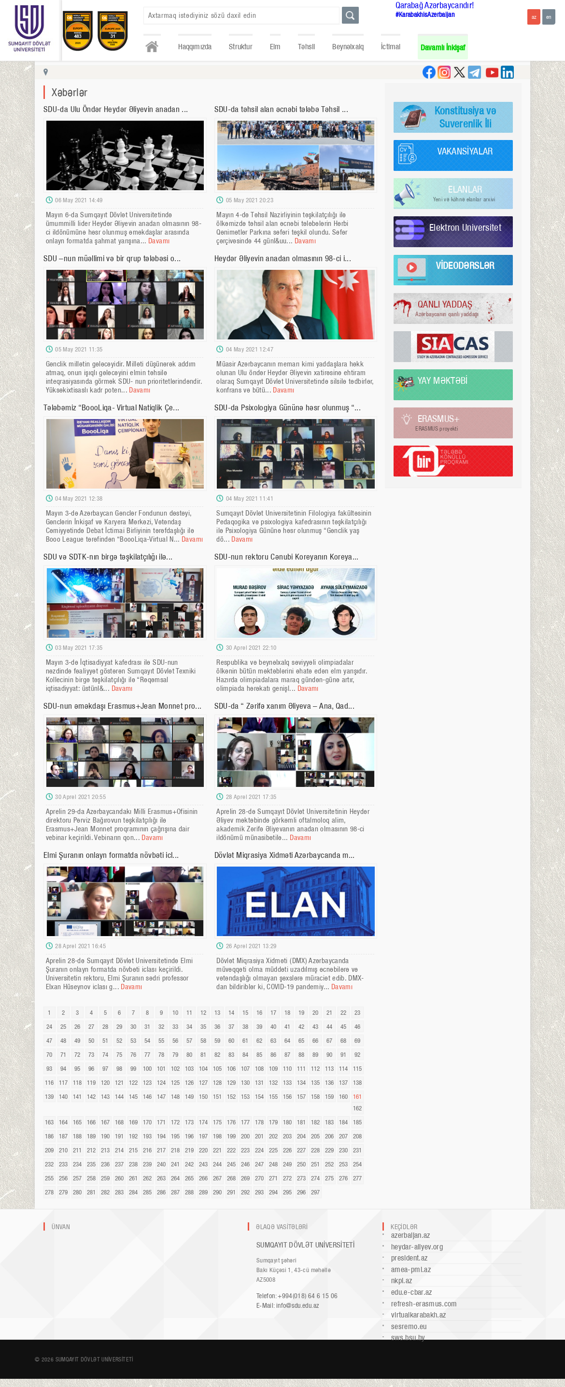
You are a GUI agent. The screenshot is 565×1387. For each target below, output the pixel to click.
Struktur (240, 46)
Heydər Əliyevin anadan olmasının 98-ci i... (282, 258)
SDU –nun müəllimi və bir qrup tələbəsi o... (112, 258)
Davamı (159, 241)
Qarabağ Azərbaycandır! (435, 5)
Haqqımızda (195, 46)
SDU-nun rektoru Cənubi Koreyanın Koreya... (286, 556)
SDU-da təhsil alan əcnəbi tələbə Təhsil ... (281, 109)
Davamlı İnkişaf (443, 47)
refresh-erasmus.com (424, 1303)
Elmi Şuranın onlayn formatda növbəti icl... (111, 855)
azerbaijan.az (410, 1235)
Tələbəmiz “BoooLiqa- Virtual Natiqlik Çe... (111, 407)
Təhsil (306, 46)
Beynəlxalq (348, 46)
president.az (409, 1257)
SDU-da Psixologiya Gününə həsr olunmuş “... (287, 407)
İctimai (390, 46)
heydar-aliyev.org (417, 1246)
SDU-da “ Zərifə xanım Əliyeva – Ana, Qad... (284, 706)
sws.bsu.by (408, 1337)
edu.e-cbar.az (411, 1292)
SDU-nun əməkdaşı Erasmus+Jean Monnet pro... (122, 706)
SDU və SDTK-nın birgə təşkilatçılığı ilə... (107, 556)
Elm (275, 46)
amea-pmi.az (411, 1269)
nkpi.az (401, 1280)
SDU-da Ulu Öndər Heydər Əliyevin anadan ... (115, 109)
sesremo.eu (409, 1326)
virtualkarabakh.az (418, 1314)
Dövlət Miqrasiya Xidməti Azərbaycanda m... (284, 855)
